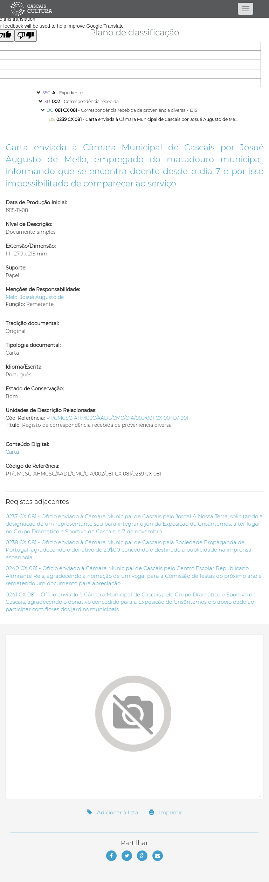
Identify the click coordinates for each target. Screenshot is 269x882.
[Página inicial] (134, 9)
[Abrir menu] (245, 9)
